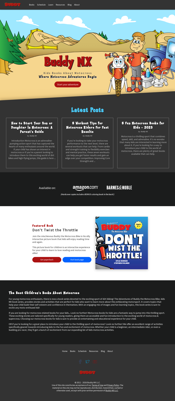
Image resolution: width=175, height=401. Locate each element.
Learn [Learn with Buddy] (50, 4)
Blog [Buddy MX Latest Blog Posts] (70, 4)
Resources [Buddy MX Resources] (60, 4)
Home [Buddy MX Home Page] (64, 351)
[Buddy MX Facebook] (80, 359)
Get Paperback (46, 259)
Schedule (41, 4)
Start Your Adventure (67, 84)
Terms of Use (97, 385)
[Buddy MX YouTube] (94, 359)
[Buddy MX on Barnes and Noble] (121, 188)
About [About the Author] (77, 4)
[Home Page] (15, 5)
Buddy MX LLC (111, 390)
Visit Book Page (77, 259)
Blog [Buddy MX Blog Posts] (103, 351)
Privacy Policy (113, 385)
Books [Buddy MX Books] (31, 4)
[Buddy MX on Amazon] (87, 188)
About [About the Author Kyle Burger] (110, 351)
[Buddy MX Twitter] (87, 359)
